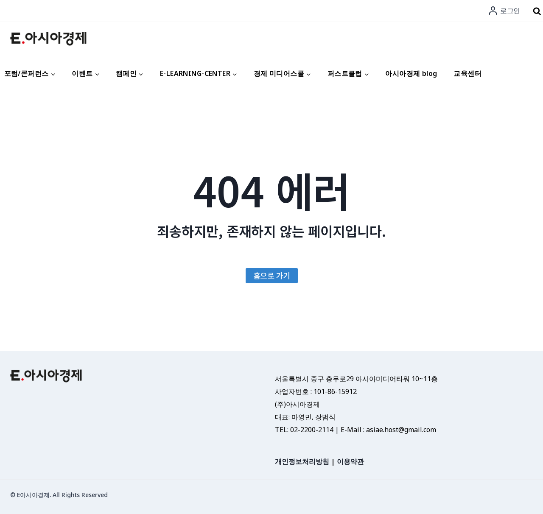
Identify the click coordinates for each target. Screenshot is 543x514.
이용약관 (350, 461)
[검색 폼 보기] (537, 11)
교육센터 (467, 73)
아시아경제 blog (411, 73)
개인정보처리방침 (302, 461)
